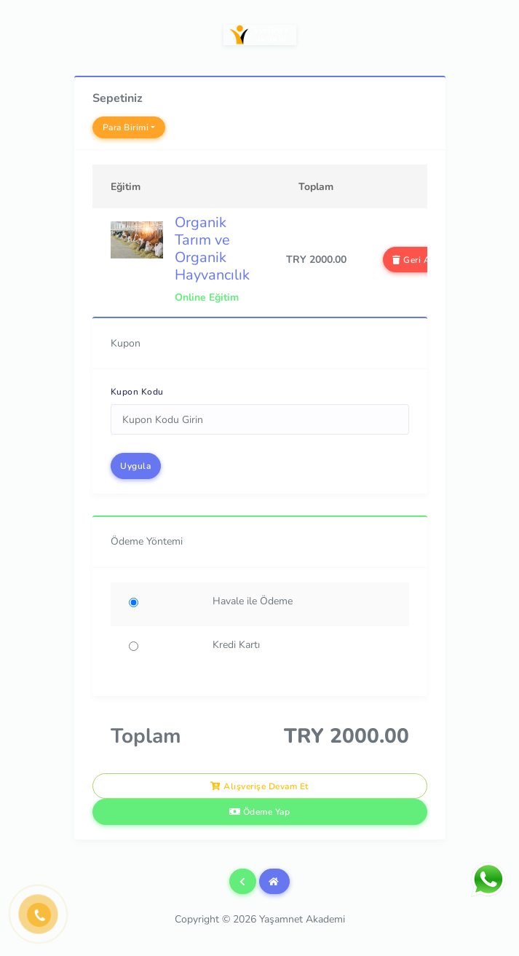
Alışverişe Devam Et (259, 786)
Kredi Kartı (236, 645)
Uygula (135, 466)
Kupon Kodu (137, 392)
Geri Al (413, 260)
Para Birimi (126, 127)
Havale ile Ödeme (253, 601)
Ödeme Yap (259, 812)
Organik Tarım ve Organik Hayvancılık (212, 249)
